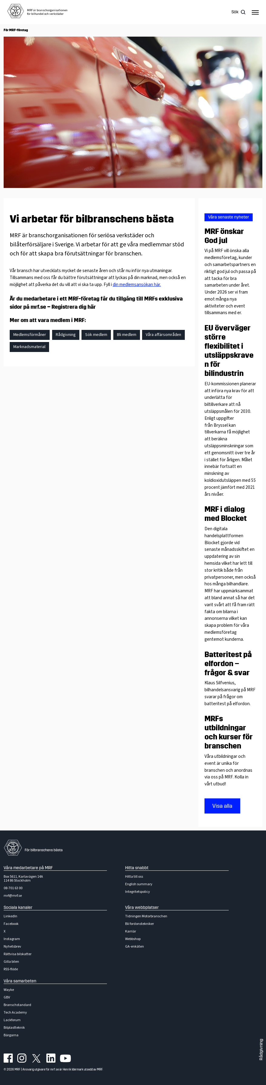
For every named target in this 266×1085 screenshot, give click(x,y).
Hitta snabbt (136, 867)
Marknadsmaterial (29, 347)
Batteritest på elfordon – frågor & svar (228, 663)
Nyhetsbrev (12, 947)
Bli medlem (126, 335)
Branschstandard (17, 1005)
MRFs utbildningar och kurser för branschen (228, 732)
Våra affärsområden (163, 335)
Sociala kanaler (18, 907)
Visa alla (222, 806)
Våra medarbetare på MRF (28, 867)
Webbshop (133, 939)
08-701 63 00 (13, 888)
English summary (138, 884)
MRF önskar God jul (224, 236)
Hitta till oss (134, 877)
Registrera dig (74, 307)
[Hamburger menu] (255, 12)
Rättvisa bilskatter (18, 954)
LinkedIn (10, 916)
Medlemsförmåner (29, 335)
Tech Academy (15, 1012)
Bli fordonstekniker (139, 924)
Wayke (9, 990)
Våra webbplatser (142, 907)
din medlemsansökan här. (137, 284)
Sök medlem (96, 335)
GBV (7, 997)
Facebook (11, 924)
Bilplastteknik (14, 1028)
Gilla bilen (11, 962)
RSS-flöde (11, 969)
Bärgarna (11, 1035)
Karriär (130, 931)
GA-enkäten (134, 947)
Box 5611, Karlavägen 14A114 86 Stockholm (23, 879)
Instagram (12, 939)
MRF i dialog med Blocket (225, 514)
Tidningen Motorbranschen (146, 916)
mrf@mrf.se (13, 896)
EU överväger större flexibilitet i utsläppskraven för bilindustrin (229, 351)
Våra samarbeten (20, 981)
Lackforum (12, 1020)
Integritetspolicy (137, 892)
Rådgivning (261, 1049)
